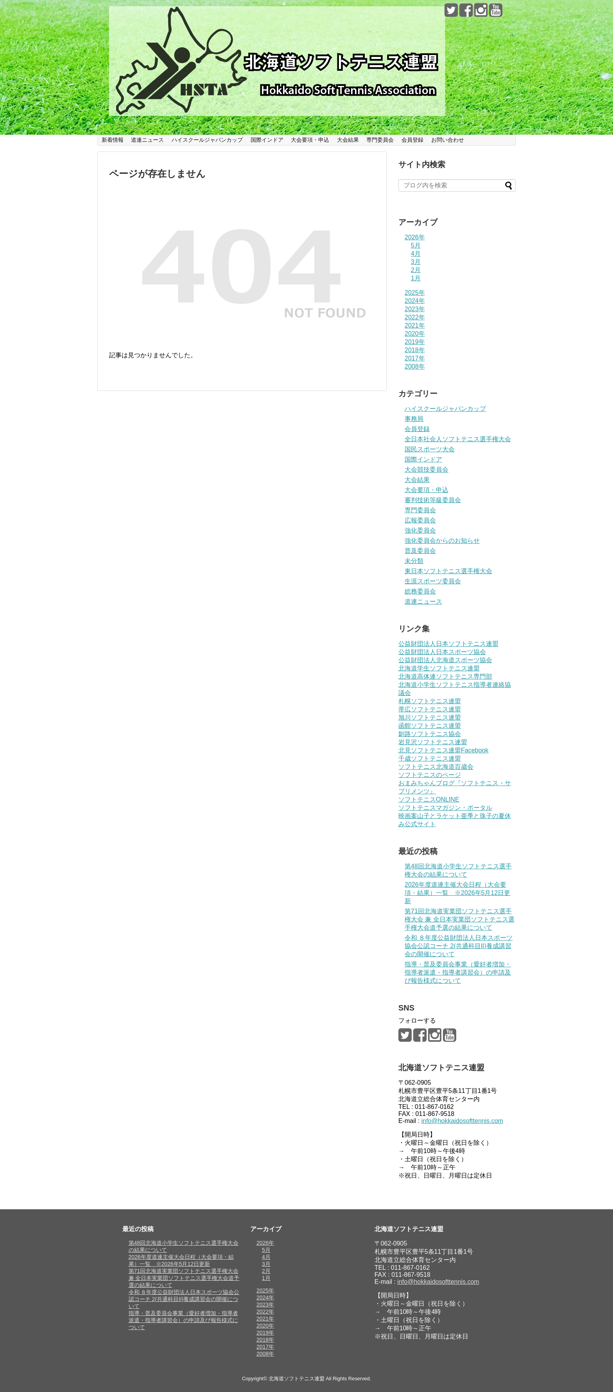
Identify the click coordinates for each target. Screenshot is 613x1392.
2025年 (415, 292)
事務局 (414, 418)
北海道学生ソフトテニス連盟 (439, 668)
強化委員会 (420, 530)
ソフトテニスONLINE (428, 799)
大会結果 (348, 140)
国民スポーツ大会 (430, 449)
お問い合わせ (447, 140)
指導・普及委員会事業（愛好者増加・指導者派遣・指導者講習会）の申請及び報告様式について (458, 972)
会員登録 (412, 140)
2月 (416, 270)
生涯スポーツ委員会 (433, 581)
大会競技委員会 (426, 469)
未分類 (414, 561)
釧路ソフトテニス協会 (429, 734)
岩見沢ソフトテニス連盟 (432, 742)
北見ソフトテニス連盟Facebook (443, 750)
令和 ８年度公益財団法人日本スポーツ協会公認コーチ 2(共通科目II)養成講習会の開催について (459, 945)
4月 (416, 253)
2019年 (415, 342)
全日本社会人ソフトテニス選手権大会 (458, 439)
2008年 (415, 366)
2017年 (415, 358)
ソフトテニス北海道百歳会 (435, 766)
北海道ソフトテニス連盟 (296, 1378)
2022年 (415, 317)
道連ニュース (147, 140)
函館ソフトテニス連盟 (429, 725)
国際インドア (267, 140)
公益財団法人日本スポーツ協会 (442, 652)
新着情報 (113, 140)
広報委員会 (420, 520)
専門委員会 (380, 140)
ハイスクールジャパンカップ (207, 140)
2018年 (415, 350)
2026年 (415, 237)
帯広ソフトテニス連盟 (429, 709)
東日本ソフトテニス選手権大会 (448, 571)
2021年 (415, 325)
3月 (416, 261)
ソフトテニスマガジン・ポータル (445, 807)
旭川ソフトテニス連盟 (429, 717)
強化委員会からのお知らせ (442, 540)
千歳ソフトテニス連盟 (429, 758)
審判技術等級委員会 (433, 500)
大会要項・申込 (310, 140)
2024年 (415, 301)
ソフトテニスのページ (429, 775)
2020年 (415, 333)
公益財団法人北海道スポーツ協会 (445, 660)
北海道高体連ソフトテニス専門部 (445, 676)
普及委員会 (420, 550)
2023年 (415, 309)
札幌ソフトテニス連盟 (429, 701)
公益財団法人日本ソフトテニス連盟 (448, 643)
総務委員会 (420, 591)
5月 (416, 245)
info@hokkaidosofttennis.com (462, 1121)
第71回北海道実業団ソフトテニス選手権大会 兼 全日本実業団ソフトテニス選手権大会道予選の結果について (459, 919)
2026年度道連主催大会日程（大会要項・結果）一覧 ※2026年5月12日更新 (457, 892)
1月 (416, 278)
